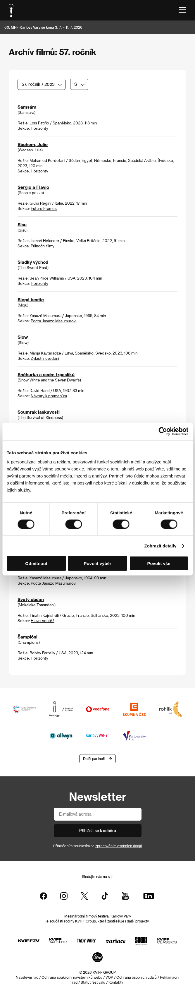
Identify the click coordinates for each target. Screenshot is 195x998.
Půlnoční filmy (42, 246)
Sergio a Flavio (33, 187)
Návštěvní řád (27, 977)
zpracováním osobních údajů (118, 846)
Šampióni (27, 637)
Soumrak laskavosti (39, 412)
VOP (109, 977)
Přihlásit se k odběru (97, 830)
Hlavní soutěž (42, 621)
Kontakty (115, 982)
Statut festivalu (93, 982)
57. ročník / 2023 (38, 84)
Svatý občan (31, 599)
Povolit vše (158, 563)
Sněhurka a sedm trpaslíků (46, 374)
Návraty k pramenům (49, 396)
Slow (23, 337)
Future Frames (44, 208)
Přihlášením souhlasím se (97, 846)
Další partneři (94, 759)
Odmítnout (36, 563)
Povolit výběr (97, 563)
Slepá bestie (31, 299)
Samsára (27, 107)
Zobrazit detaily (160, 545)
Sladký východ (33, 262)
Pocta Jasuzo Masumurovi (53, 321)
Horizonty (39, 128)
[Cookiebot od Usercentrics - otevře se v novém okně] (162, 431)
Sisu (22, 224)
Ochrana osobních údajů (136, 977)
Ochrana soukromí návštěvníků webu (72, 977)
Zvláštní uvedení (45, 358)
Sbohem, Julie (33, 144)
